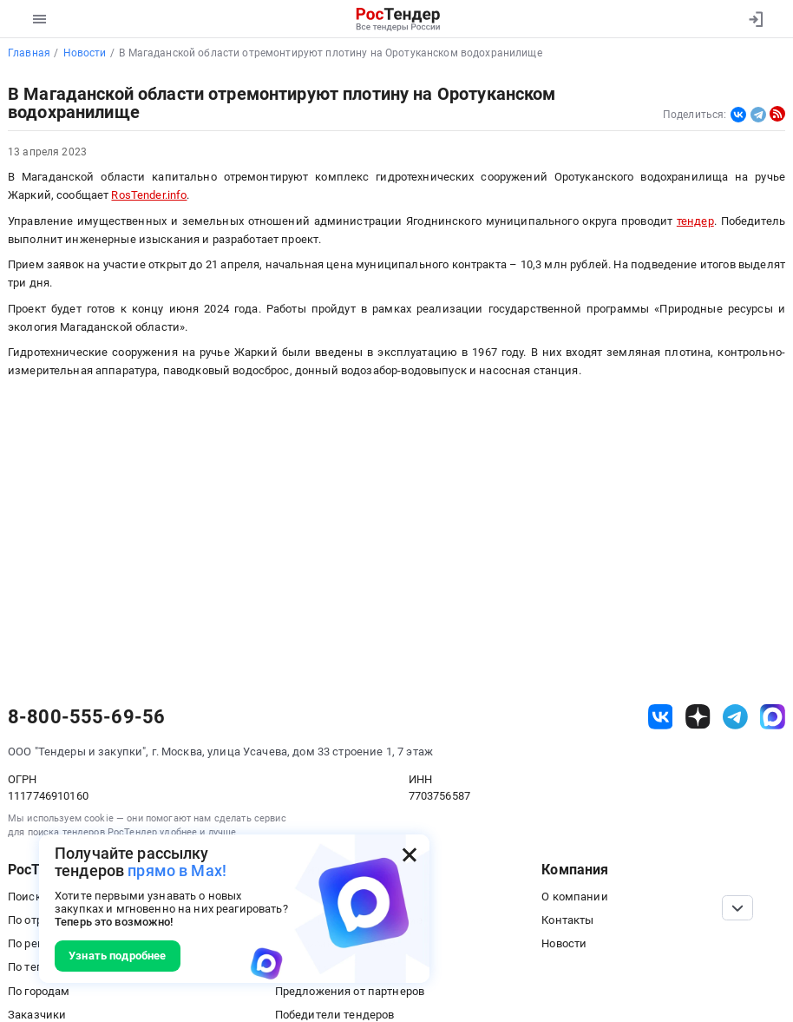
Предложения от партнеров (349, 991)
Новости (564, 943)
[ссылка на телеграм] (735, 716)
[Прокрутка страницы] (737, 907)
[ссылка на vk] (660, 716)
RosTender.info (149, 194)
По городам (38, 991)
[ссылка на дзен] (698, 716)
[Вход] (755, 19)
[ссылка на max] (772, 716)
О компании (574, 896)
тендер (695, 220)
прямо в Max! (177, 870)
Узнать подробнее (117, 955)
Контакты (567, 919)
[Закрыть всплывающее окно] (409, 854)
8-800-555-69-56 (86, 717)
